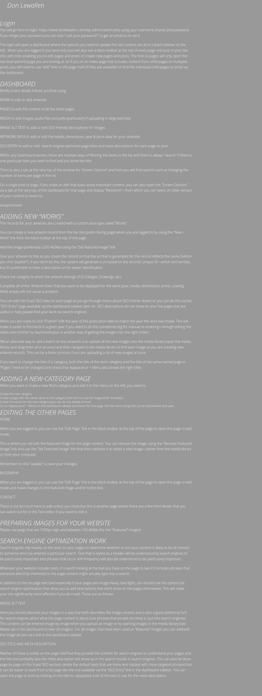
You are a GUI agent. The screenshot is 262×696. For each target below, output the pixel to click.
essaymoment (11, 205)
